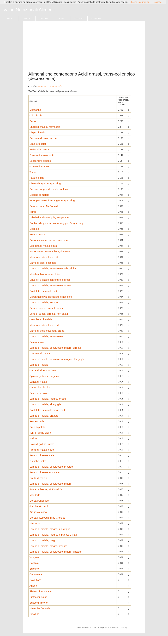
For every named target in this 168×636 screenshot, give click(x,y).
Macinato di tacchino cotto (44, 257)
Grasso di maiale (39, 166)
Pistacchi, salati (38, 596)
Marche (27, 18)
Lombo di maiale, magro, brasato (48, 546)
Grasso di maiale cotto (42, 155)
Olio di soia (35, 115)
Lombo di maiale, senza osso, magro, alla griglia (57, 359)
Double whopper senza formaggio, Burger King (56, 223)
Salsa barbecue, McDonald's (45, 489)
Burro (32, 121)
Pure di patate (37, 427)
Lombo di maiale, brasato (43, 415)
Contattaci (79, 18)
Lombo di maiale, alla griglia (45, 404)
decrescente (56, 86)
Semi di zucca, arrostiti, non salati (48, 313)
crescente (42, 86)
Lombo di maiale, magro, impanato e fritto (53, 534)
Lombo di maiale (38, 364)
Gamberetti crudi (39, 506)
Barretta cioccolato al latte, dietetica (49, 251)
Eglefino (34, 568)
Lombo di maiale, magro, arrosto (48, 398)
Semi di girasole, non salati (44, 472)
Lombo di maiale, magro (43, 540)
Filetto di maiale (38, 478)
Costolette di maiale (40, 319)
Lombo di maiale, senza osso (46, 336)
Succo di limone (38, 602)
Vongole (34, 557)
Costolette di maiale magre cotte (47, 410)
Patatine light (36, 177)
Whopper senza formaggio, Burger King (52, 200)
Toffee (33, 211)
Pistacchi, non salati (40, 591)
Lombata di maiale (40, 353)
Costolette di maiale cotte (43, 291)
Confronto (44, 18)
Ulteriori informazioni (140, 2)
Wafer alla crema (39, 149)
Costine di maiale (39, 194)
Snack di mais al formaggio (44, 126)
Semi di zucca (37, 234)
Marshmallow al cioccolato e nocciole (50, 296)
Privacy (124, 627)
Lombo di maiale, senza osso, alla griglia (52, 268)
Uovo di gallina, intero (41, 444)
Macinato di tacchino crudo (44, 325)
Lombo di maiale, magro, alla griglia (49, 529)
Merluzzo (34, 523)
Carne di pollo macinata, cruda (46, 330)
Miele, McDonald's (39, 608)
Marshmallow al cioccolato (44, 274)
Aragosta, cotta (38, 512)
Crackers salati (37, 143)
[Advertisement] (85, 48)
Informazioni (96, 18)
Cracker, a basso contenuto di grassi (50, 279)
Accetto (157, 2)
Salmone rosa (37, 342)
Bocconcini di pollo (40, 160)
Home (9, 18)
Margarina (35, 109)
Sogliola (34, 562)
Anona (33, 585)
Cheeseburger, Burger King (45, 183)
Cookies (34, 228)
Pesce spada (36, 421)
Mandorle (34, 495)
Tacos (32, 172)
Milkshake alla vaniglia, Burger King (49, 217)
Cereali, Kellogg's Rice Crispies (47, 517)
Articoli (61, 18)
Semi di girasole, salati (42, 455)
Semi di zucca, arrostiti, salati (46, 308)
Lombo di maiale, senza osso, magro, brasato (55, 551)
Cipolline (34, 613)
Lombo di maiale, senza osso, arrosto (50, 285)
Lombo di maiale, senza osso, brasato (51, 466)
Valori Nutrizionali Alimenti (29, 9)
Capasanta (35, 574)
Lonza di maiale (38, 381)
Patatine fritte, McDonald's (44, 206)
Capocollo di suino (40, 387)
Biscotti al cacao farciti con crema (48, 240)
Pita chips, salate (39, 393)
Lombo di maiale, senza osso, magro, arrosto (55, 347)
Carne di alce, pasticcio (42, 262)
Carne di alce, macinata (43, 370)
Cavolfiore (35, 579)
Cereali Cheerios (39, 500)
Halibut (33, 438)
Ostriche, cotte (37, 461)
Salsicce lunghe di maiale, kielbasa (49, 189)
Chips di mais (37, 132)
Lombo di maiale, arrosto (43, 302)
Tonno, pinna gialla (40, 432)
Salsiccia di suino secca (43, 138)
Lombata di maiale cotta (43, 245)
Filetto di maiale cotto (41, 449)
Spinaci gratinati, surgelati (44, 376)
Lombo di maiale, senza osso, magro (50, 483)
